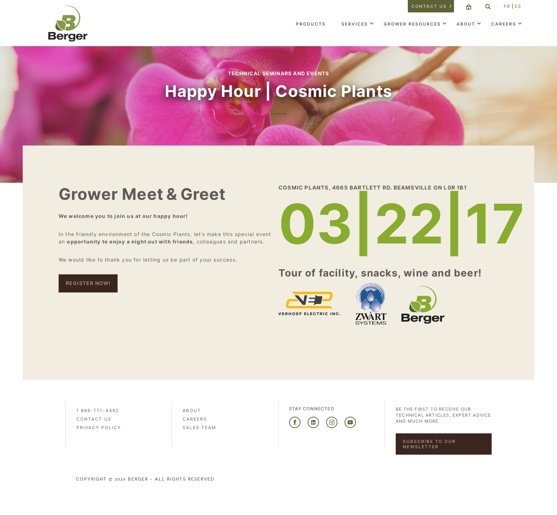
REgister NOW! (88, 283)
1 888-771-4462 (97, 410)
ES (518, 6)
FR (507, 6)
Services (354, 24)
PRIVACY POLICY (98, 427)
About (465, 24)
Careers (503, 24)
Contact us (429, 6)
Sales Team (199, 427)
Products (311, 24)
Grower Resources (412, 24)
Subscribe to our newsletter (429, 444)
